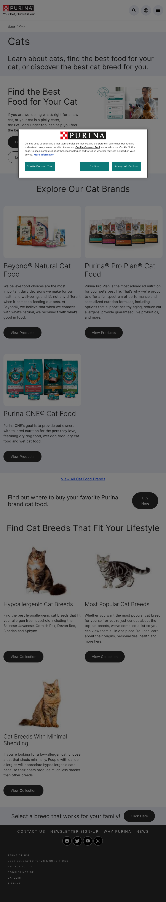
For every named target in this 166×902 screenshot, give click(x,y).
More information (44, 154)
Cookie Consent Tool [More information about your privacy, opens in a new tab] (87, 147)
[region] (83, 153)
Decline (94, 166)
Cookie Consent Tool (40, 166)
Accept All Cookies (126, 166)
